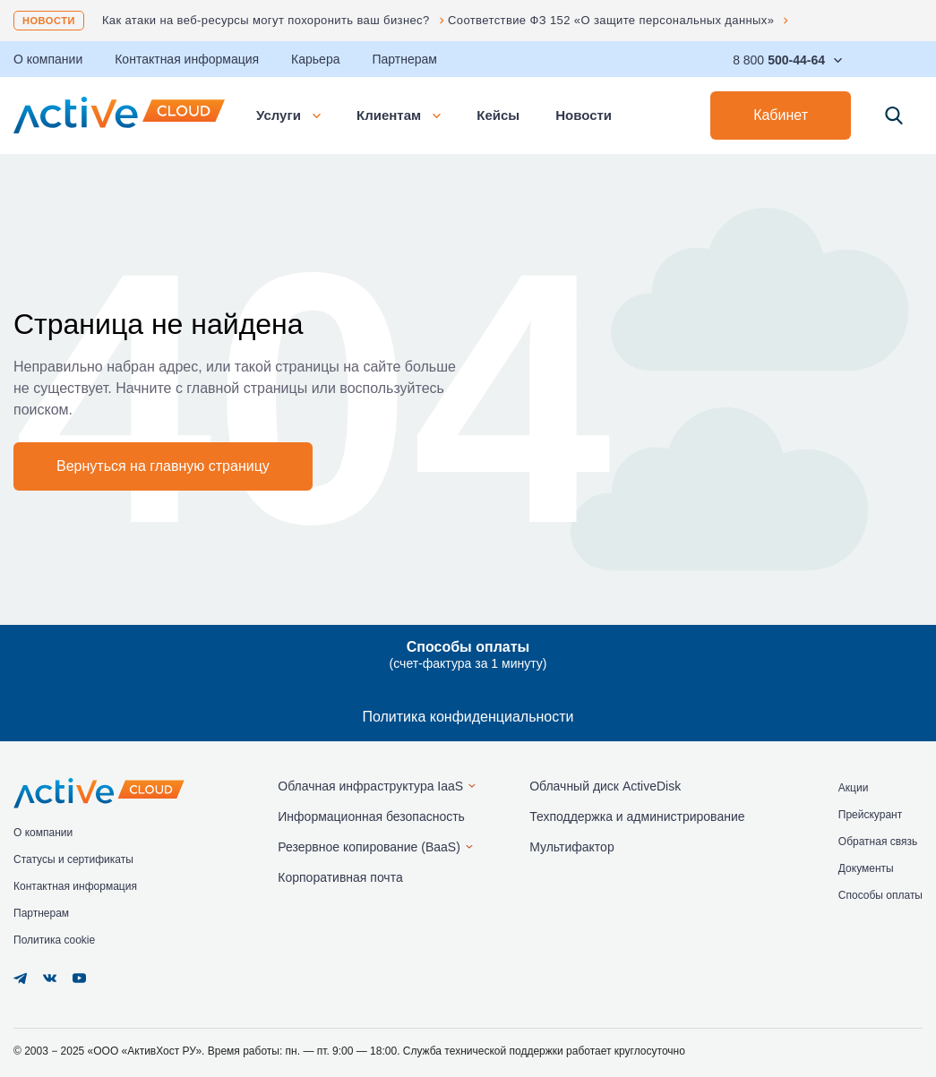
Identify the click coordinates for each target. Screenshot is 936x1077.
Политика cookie (54, 940)
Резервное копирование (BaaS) (369, 847)
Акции (853, 788)
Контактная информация (187, 59)
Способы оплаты (880, 895)
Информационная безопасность (371, 816)
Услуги (288, 115)
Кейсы (498, 115)
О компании (43, 832)
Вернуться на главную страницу (163, 466)
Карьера (315, 59)
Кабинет (780, 115)
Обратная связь (877, 841)
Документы (866, 868)
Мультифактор (571, 847)
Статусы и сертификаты (73, 859)
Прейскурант (870, 814)
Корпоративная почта (340, 877)
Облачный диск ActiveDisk (605, 786)
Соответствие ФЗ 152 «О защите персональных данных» (611, 20)
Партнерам (404, 59)
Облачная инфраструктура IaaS (370, 786)
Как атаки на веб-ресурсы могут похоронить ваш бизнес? (266, 20)
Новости (48, 20)
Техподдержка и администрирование (636, 816)
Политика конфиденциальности (467, 716)
